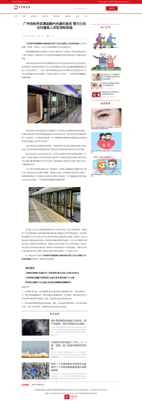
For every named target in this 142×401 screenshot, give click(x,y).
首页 (99, 1)
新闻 (102, 1)
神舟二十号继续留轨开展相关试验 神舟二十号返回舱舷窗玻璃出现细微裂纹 (68, 367)
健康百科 (111, 1)
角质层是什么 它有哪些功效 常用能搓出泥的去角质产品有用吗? (111, 77)
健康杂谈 (116, 1)
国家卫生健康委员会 (38, 384)
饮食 (125, 1)
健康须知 (121, 1)
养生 (128, 1)
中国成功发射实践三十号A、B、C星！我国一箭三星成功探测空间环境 (69, 345)
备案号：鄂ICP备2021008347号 (54, 393)
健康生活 (106, 1)
